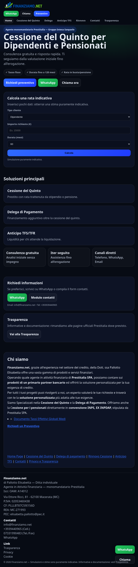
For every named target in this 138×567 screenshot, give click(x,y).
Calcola (69, 153)
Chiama (26, 13)
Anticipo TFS (64, 20)
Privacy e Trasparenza (43, 461)
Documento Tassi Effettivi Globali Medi (40, 419)
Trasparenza (112, 20)
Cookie (8, 557)
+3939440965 (13, 529)
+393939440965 (49, 305)
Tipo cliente (14, 110)
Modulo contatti (42, 297)
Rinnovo (81, 20)
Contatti (95, 20)
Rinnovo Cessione (100, 456)
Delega (48, 20)
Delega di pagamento (70, 456)
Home (8, 20)
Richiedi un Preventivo (23, 426)
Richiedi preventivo (20, 83)
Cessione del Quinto (28, 20)
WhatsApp (11, 13)
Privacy (8, 552)
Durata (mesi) (15, 137)
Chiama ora (70, 83)
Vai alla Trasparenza (24, 334)
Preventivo (42, 13)
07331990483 (13, 533)
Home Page (15, 456)
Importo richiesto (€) (19, 124)
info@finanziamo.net (24, 305)
